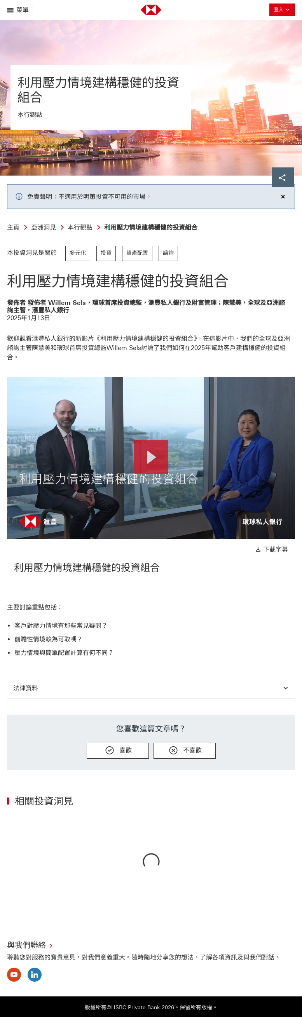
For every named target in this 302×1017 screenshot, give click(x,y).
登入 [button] (282, 10)
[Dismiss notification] (283, 197)
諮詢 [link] (168, 253)
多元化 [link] (78, 253)
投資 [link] (106, 253)
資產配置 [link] (137, 253)
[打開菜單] (18, 10)
